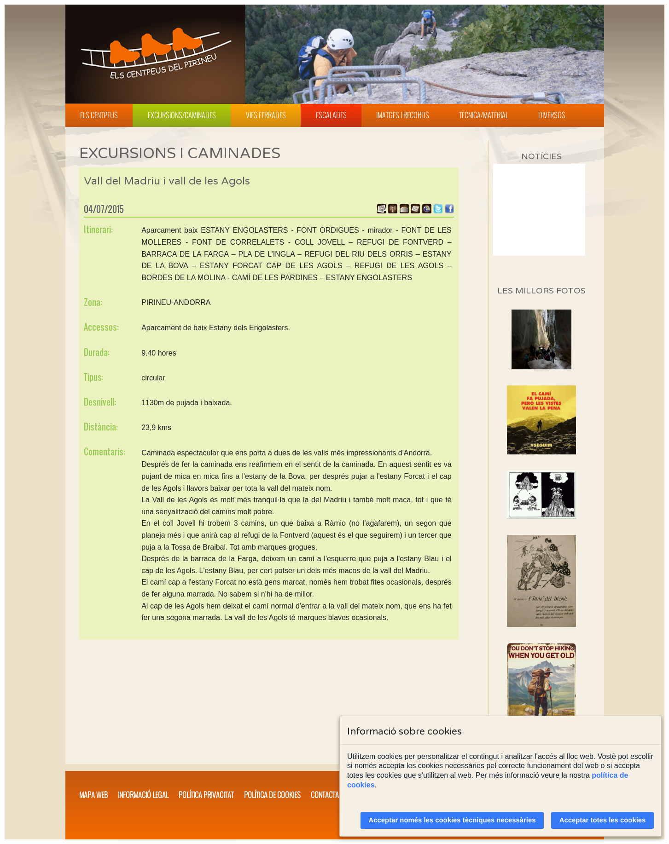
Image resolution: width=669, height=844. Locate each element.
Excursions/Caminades (182, 115)
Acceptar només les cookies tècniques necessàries (452, 820)
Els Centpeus (99, 115)
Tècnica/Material (483, 115)
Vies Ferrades (266, 115)
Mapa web (93, 795)
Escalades (331, 115)
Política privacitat (206, 795)
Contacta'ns (329, 795)
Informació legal (143, 795)
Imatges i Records (402, 115)
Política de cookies (272, 795)
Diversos (551, 115)
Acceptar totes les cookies (602, 820)
